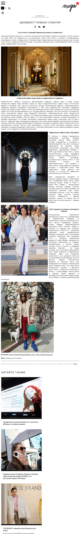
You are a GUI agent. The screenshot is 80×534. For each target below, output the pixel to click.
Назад (37, 497)
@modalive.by (75, 527)
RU (2, 8)
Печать (3, 497)
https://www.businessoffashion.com (22, 354)
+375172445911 (5, 528)
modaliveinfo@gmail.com (8, 527)
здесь (75, 364)
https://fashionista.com (44, 354)
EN (6, 8)
